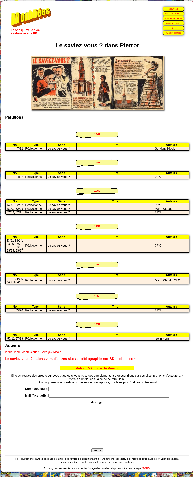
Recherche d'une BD (173, 18)
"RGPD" (146, 472)
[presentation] (97, 442)
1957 (97, 324)
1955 (97, 296)
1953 (97, 226)
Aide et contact (173, 32)
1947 (97, 134)
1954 (97, 264)
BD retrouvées (173, 23)
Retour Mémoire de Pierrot (97, 368)
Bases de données (173, 13)
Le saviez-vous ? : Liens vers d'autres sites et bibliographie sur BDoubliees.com (70, 359)
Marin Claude (30, 352)
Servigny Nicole (51, 352)
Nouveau (173, 8)
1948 (97, 162)
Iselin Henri (12, 352)
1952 (97, 190)
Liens (173, 28)
